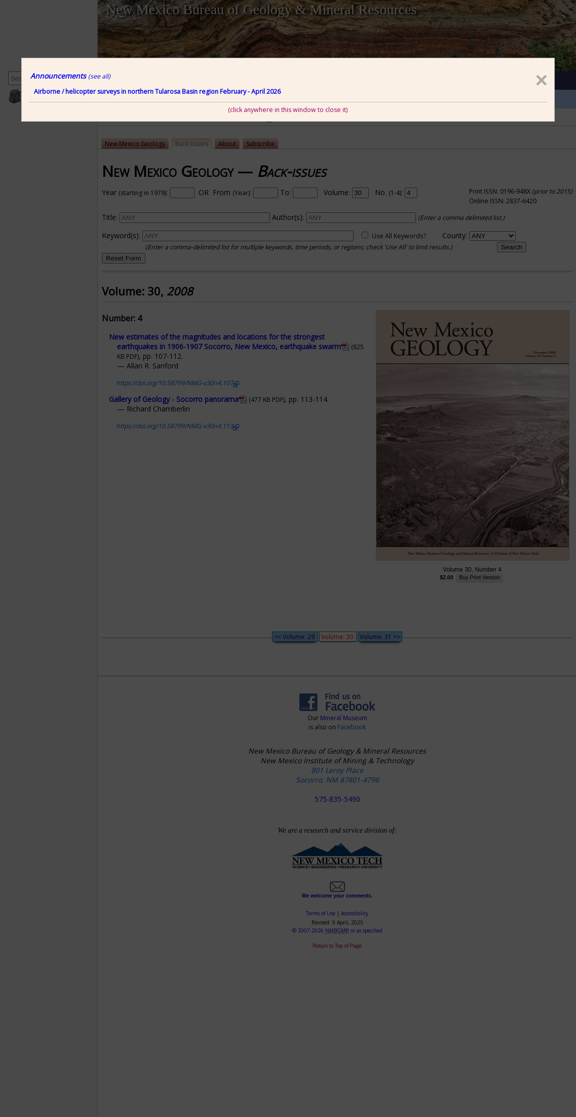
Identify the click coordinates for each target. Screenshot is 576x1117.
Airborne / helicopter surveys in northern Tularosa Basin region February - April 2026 (157, 91)
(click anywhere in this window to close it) (288, 109)
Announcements (70, 76)
